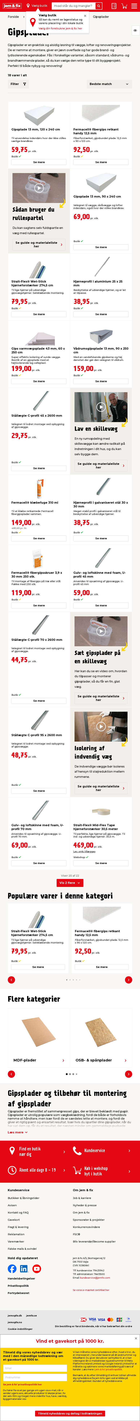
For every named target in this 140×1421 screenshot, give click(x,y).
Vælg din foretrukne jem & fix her (60, 28)
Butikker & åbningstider (23, 1198)
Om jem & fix (81, 1212)
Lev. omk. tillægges (84, 851)
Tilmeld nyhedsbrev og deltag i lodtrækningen (70, 1413)
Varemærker (16, 1241)
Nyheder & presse (85, 1205)
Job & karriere (82, 1198)
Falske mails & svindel (22, 1248)
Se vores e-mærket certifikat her (91, 1290)
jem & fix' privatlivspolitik (108, 1369)
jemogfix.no (15, 1322)
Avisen (12, 1205)
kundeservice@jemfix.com (95, 1277)
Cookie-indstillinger (20, 1329)
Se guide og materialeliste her (39, 244)
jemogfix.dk (15, 1315)
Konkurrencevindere (86, 1227)
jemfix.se (31, 1315)
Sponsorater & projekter (89, 1219)
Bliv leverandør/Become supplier (94, 1241)
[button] (67, 1074)
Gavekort (14, 1219)
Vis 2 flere (67, 883)
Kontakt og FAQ (18, 1212)
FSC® (76, 1234)
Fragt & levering (18, 1227)
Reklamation (16, 1234)
